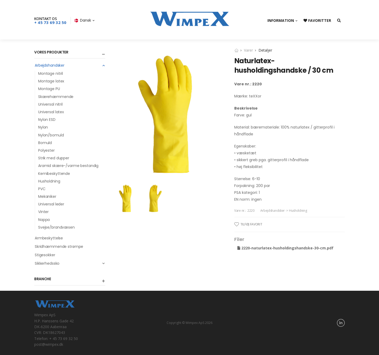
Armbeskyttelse (49, 238)
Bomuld (45, 142)
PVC (42, 188)
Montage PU (49, 88)
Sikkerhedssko (70, 263)
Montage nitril (50, 73)
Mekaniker (47, 196)
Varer (248, 50)
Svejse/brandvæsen (56, 227)
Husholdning (49, 181)
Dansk (82, 20)
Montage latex (51, 81)
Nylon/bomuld (51, 135)
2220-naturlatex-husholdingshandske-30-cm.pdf (285, 247)
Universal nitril (50, 104)
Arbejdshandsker (70, 65)
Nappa (44, 219)
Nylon (43, 127)
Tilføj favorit (248, 224)
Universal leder (51, 204)
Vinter (43, 211)
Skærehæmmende (55, 96)
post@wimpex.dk (48, 344)
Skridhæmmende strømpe (59, 246)
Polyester (46, 150)
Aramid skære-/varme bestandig (68, 165)
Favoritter (317, 20)
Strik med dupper (53, 158)
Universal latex (51, 112)
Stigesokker (45, 255)
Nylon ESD (47, 119)
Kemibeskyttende (54, 173)
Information (280, 20)
